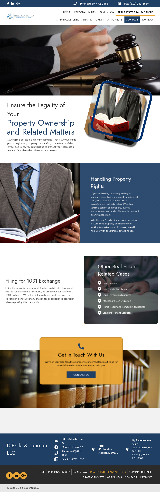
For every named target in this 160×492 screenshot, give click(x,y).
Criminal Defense (140, 471)
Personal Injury (59, 471)
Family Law (80, 471)
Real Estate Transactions (108, 471)
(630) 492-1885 (98, 3)
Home (41, 471)
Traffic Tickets (93, 477)
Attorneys (114, 477)
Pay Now (146, 477)
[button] (81, 371)
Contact (131, 477)
